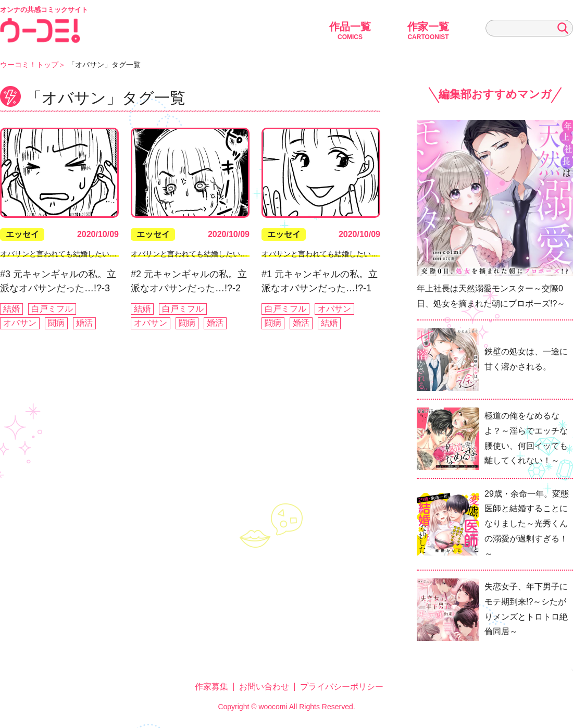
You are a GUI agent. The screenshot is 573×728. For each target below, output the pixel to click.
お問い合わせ (264, 686)
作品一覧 (350, 31)
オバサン (19, 322)
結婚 (11, 308)
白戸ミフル (52, 308)
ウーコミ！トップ (29, 64)
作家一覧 (428, 31)
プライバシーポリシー (341, 686)
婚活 (84, 322)
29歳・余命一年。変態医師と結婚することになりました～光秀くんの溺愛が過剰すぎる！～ (526, 523)
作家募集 (211, 686)
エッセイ (22, 234)
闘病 (56, 322)
